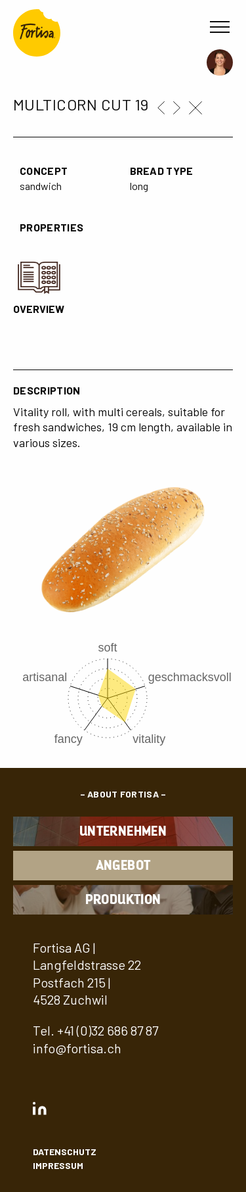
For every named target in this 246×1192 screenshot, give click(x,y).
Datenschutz (64, 1151)
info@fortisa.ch (77, 1048)
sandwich (41, 185)
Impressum (58, 1165)
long (139, 185)
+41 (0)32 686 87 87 (107, 1030)
